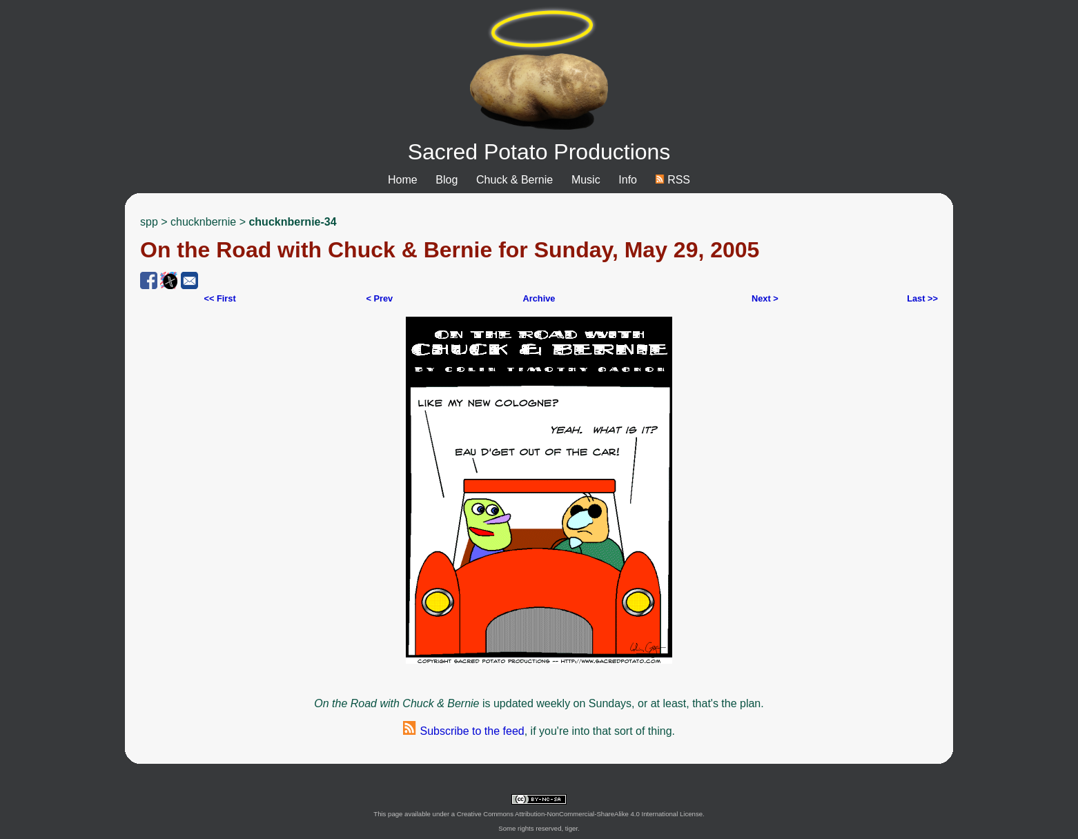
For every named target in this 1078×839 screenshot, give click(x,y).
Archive (538, 298)
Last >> (922, 298)
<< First (219, 298)
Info (627, 180)
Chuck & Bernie (514, 180)
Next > (765, 298)
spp (149, 222)
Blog (446, 180)
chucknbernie (203, 222)
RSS (673, 180)
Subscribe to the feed (464, 731)
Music (585, 180)
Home (403, 180)
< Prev (379, 298)
